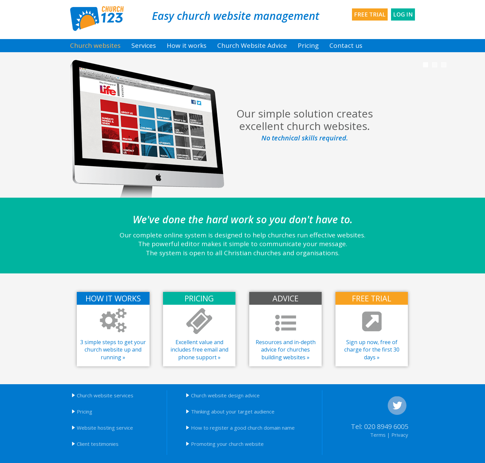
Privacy (399, 434)
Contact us (345, 45)
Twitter (397, 405)
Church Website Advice (252, 45)
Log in (403, 14)
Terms (378, 434)
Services (143, 45)
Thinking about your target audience (232, 411)
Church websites (95, 45)
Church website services (105, 395)
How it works (186, 45)
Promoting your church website (227, 443)
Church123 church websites (97, 18)
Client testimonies (98, 443)
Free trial (370, 14)
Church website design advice (225, 395)
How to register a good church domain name (243, 427)
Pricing (308, 45)
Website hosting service (105, 427)
